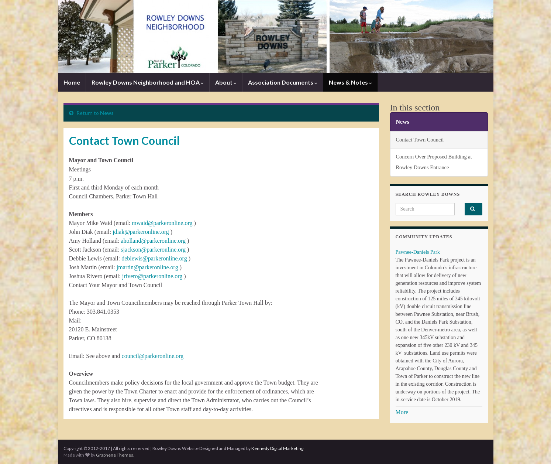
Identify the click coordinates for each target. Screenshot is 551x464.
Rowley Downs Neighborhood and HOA (148, 82)
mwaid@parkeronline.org (162, 223)
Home (71, 82)
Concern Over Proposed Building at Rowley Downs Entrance (434, 162)
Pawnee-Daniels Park (418, 252)
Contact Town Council (420, 140)
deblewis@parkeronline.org (154, 258)
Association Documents (282, 82)
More (402, 412)
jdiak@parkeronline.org (141, 232)
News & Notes (350, 82)
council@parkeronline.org (153, 356)
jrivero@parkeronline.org (152, 276)
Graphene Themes (114, 455)
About (226, 82)
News (107, 113)
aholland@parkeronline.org (154, 241)
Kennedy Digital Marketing (277, 448)
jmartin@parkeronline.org (147, 267)
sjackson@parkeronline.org (153, 249)
